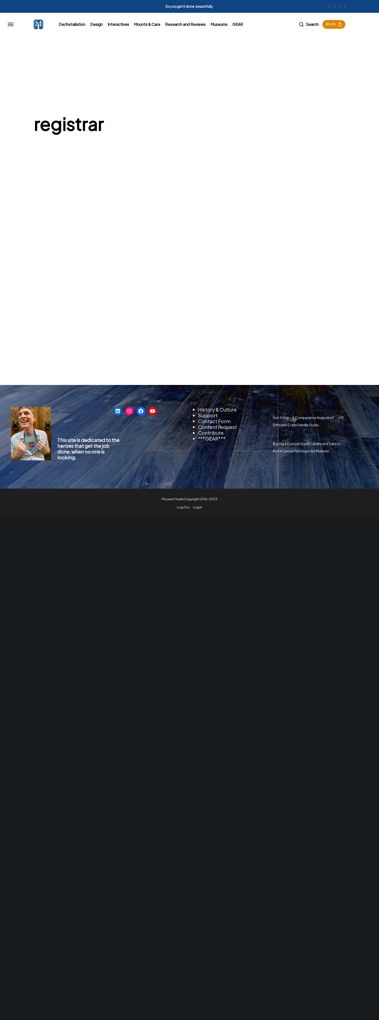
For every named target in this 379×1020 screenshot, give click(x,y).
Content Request (217, 427)
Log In (197, 507)
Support (208, 415)
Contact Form (214, 421)
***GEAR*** (212, 438)
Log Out (183, 507)
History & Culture (217, 409)
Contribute (211, 433)
